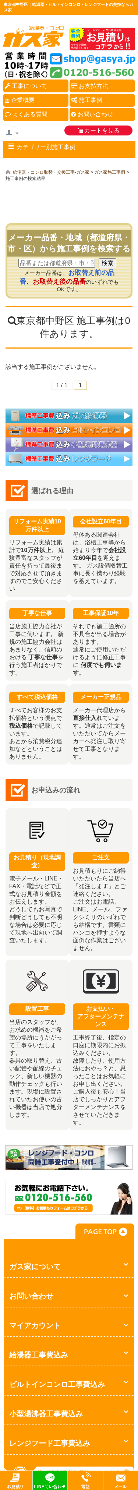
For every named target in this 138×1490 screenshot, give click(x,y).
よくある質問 (26, 114)
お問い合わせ (92, 114)
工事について (26, 86)
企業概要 (20, 100)
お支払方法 (89, 86)
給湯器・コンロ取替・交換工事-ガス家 (51, 172)
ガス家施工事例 (109, 172)
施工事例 (86, 100)
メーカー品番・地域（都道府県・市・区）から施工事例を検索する (69, 243)
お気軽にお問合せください (69, 1212)
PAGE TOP (104, 1231)
